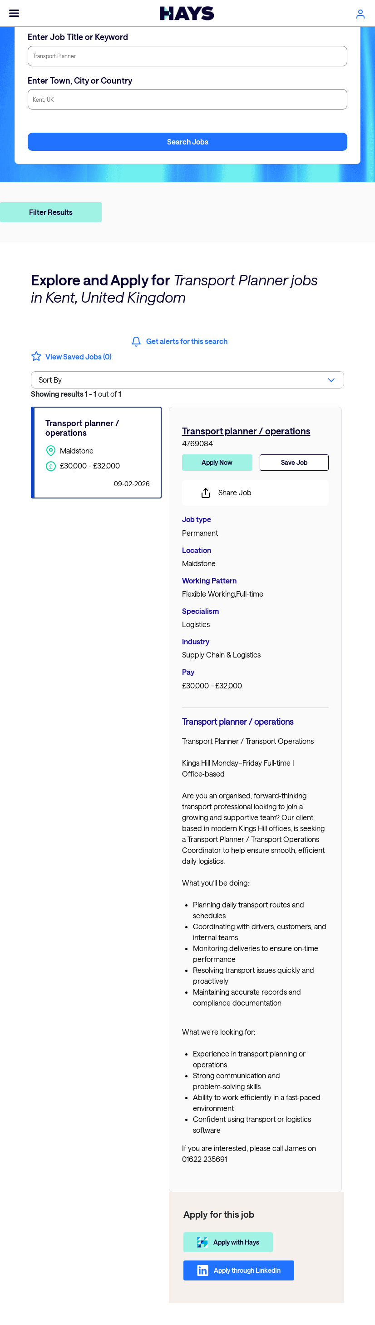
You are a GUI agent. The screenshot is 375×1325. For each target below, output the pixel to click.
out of (76, 393)
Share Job (226, 493)
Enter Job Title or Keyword (78, 37)
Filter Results (51, 212)
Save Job (294, 462)
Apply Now (217, 462)
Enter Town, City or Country (80, 80)
